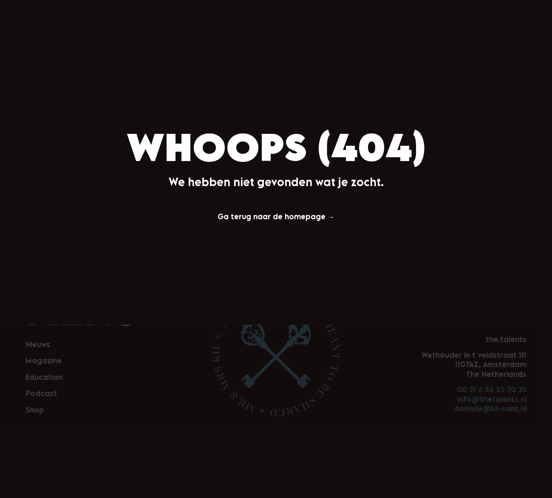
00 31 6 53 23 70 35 (492, 389)
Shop (355, 12)
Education (281, 12)
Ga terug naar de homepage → (276, 216)
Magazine (237, 12)
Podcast (322, 12)
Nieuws (199, 12)
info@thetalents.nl (492, 399)
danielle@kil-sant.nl (490, 408)
